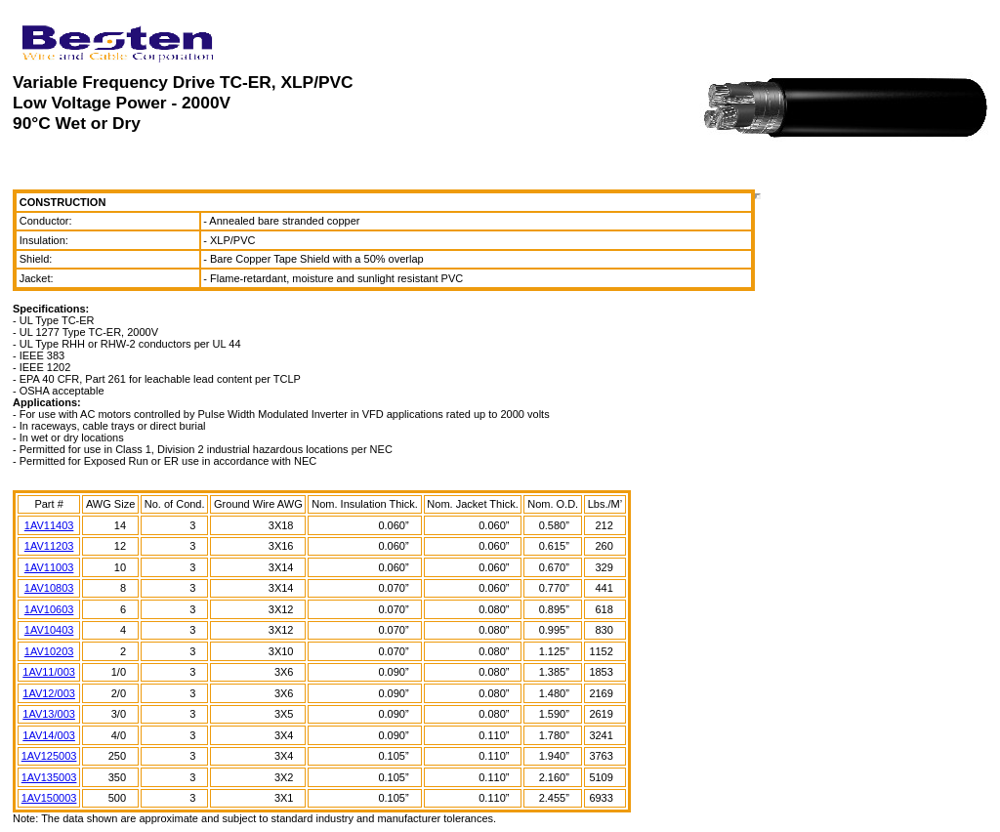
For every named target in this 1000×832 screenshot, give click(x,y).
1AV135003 (49, 777)
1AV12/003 (48, 693)
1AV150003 (49, 798)
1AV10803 (49, 588)
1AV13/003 (48, 714)
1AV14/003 (48, 735)
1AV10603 (49, 609)
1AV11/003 (48, 672)
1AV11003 (49, 567)
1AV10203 (49, 651)
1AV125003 (49, 756)
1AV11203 (49, 546)
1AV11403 (49, 525)
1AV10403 (49, 630)
